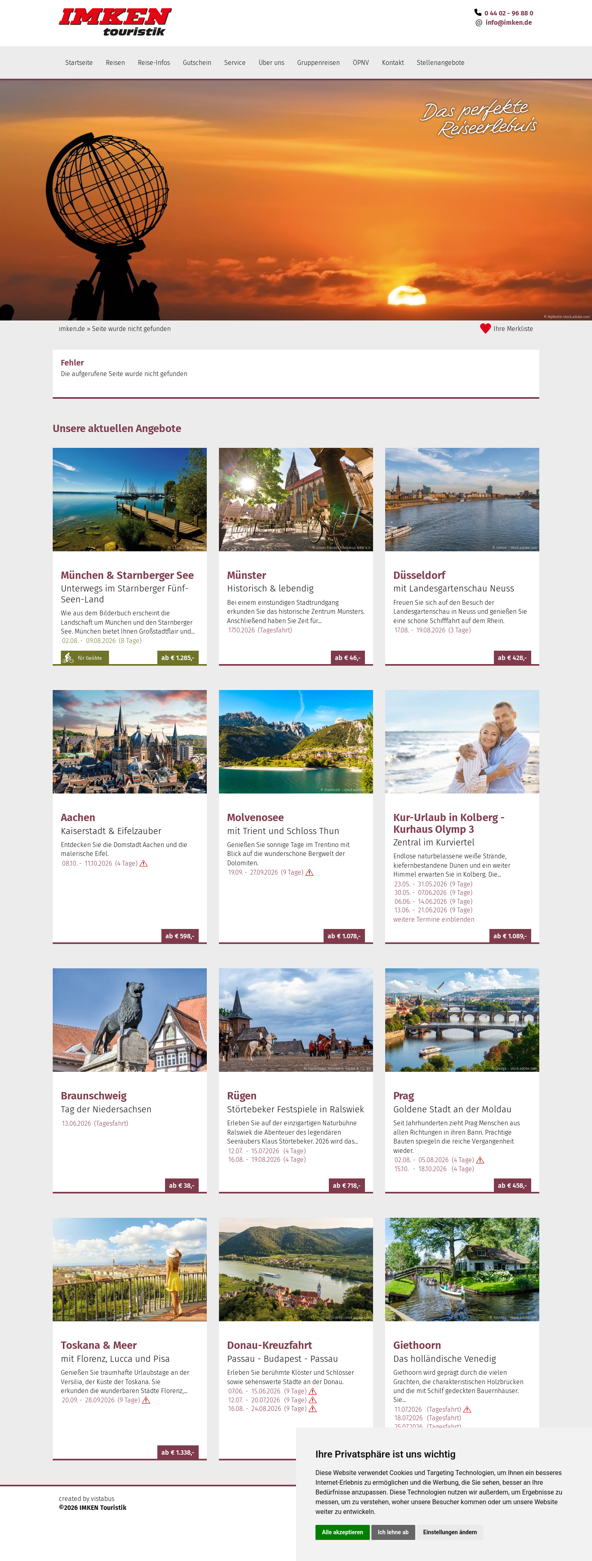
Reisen (115, 63)
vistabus (102, 1499)
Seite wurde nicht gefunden (131, 329)
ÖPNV (361, 63)
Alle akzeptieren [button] (342, 1532)
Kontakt (393, 63)
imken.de (72, 329)
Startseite (79, 63)
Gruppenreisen (318, 63)
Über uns (271, 63)
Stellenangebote (441, 63)
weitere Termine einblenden (433, 919)
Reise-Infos (154, 63)
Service (235, 63)
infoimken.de (509, 22)
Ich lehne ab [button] (393, 1532)
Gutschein (197, 63)
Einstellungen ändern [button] (450, 1532)
